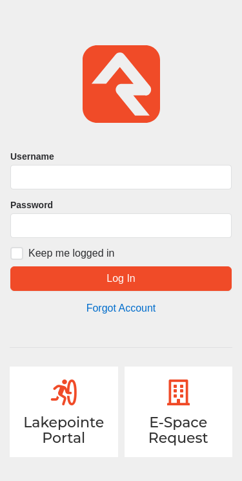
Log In (120, 278)
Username (32, 156)
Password (31, 205)
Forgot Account (121, 308)
